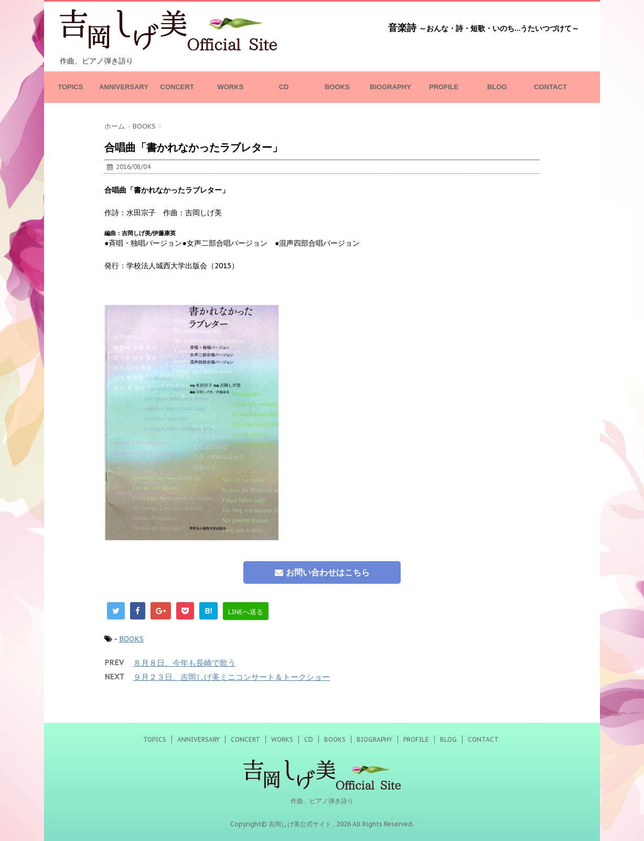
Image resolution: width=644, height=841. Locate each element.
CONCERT (177, 87)
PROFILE (443, 87)
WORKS (230, 87)
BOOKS (337, 87)
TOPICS (70, 87)
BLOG (497, 87)
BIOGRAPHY (390, 87)
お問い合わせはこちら (322, 572)
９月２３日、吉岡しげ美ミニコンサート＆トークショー (231, 677)
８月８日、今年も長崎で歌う (184, 663)
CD (284, 87)
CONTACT (550, 87)
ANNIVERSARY (123, 87)
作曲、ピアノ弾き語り (322, 801)
